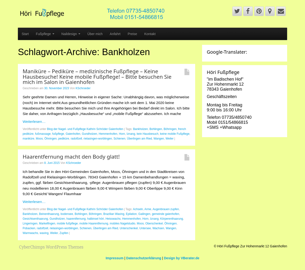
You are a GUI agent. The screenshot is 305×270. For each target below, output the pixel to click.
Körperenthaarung (171, 218)
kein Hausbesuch (147, 133)
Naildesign (70, 34)
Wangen (158, 138)
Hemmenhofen (108, 133)
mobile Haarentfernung (93, 223)
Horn (122, 133)
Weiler (169, 138)
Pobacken (29, 228)
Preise (132, 34)
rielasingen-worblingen (98, 138)
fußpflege (58, 133)
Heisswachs (113, 218)
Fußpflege (45, 34)
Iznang (131, 133)
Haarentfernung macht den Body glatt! (71, 156)
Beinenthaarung (49, 214)
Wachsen (158, 228)
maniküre (28, 138)
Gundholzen (89, 133)
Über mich (95, 34)
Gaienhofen (73, 133)
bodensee (67, 214)
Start (25, 34)
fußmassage (43, 133)
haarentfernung (76, 218)
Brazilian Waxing (113, 214)
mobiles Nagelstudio (122, 223)
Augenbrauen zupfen (165, 209)
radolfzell (76, 138)
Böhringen (170, 129)
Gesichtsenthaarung (35, 218)
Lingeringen (30, 223)
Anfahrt (115, 34)
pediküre (63, 138)
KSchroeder (83, 88)
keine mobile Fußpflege (174, 133)
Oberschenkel (154, 223)
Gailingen (144, 214)
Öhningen (50, 138)
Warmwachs (30, 233)
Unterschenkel (129, 228)
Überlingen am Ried (139, 138)
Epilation (131, 214)
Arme (147, 209)
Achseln (138, 209)
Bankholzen (140, 129)
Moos (39, 138)
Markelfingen (47, 223)
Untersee (145, 228)
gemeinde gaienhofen (165, 214)
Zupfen (64, 233)
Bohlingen (155, 129)
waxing (44, 233)
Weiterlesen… (34, 121)
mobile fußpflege (67, 223)
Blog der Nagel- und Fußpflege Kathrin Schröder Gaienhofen (85, 129)
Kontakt (149, 34)
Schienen (119, 138)
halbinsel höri (95, 218)
